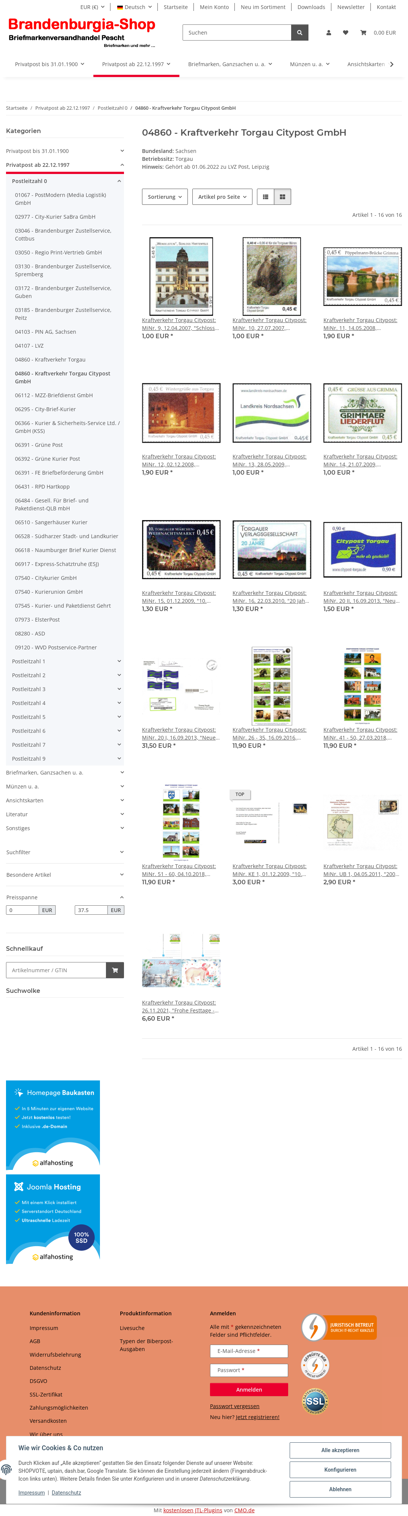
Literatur (17, 814)
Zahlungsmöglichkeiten (59, 1407)
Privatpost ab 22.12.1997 (38, 164)
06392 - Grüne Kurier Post (47, 458)
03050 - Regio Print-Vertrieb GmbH (58, 252)
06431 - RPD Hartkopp (42, 486)
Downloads (311, 7)
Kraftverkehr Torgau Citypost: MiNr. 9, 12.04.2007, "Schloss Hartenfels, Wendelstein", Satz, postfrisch (181, 324)
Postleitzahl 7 (28, 744)
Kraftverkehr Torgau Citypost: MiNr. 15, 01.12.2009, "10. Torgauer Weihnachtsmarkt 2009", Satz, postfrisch (179, 597)
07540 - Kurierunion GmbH (49, 591)
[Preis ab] (22, 910)
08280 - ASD (30, 633)
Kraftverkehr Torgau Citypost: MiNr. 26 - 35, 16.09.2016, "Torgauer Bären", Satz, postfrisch (270, 733)
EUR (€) (89, 7)
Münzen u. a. (22, 786)
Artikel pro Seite (219, 196)
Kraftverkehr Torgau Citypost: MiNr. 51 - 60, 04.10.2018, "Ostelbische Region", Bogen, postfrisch (179, 870)
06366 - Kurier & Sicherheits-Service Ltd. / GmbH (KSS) (67, 426)
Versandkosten (48, 1420)
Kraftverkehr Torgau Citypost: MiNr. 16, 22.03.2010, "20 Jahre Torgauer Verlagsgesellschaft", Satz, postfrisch (271, 597)
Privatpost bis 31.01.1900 (37, 150)
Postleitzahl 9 (28, 758)
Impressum (31, 1493)
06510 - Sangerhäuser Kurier (51, 522)
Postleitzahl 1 (28, 661)
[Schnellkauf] (56, 970)
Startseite (176, 7)
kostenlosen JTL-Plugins (192, 1510)
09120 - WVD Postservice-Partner (56, 647)
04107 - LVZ (29, 345)
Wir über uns (46, 1434)
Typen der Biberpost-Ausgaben (146, 1345)
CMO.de (244, 1510)
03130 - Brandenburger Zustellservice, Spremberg (63, 270)
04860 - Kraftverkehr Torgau (50, 359)
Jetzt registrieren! (258, 1417)
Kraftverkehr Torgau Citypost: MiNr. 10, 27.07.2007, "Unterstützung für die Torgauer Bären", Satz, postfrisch (270, 324)
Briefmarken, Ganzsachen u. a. (44, 772)
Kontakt (386, 7)
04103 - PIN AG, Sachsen (45, 331)
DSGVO (38, 1380)
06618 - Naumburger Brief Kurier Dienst (65, 550)
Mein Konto (214, 7)
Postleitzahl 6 (28, 730)
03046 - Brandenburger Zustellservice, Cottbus (63, 234)
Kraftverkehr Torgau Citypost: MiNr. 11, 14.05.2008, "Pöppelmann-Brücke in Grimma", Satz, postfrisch (360, 324)
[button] (328, 32)
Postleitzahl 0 (29, 181)
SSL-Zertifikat (46, 1394)
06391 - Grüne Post (39, 444)
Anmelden (249, 1389)
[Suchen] (237, 32)
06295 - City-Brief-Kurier (45, 409)
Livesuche (132, 1327)
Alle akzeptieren (340, 1450)
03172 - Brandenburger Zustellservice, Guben (63, 292)
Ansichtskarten (25, 800)
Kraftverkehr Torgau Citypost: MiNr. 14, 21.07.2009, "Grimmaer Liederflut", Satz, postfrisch (360, 460)
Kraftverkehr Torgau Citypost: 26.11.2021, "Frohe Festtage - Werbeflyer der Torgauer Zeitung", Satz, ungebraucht (179, 1006)
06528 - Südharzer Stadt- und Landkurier (66, 536)
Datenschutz (66, 1493)
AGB (35, 1341)
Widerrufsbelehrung (55, 1354)
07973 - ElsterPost (37, 619)
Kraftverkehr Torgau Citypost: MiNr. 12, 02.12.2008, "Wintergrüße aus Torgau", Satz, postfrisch (179, 460)
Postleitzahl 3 (28, 689)
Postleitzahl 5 (28, 716)
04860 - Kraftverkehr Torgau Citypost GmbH (62, 377)
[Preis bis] (91, 910)
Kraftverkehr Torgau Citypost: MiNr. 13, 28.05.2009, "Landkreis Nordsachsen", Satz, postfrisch (270, 460)
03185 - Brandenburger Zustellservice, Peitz (63, 313)
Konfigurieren (340, 1470)
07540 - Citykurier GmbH (46, 577)
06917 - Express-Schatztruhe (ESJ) (57, 563)
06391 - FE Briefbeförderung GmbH (59, 472)
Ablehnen (340, 1489)
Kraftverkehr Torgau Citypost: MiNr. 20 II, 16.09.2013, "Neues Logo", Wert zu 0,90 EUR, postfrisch (362, 597)
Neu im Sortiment (263, 7)
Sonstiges (18, 828)
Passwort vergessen (235, 1406)
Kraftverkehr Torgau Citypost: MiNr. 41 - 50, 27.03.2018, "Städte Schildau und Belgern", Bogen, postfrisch (362, 733)
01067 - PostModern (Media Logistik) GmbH (60, 198)
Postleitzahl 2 (28, 675)
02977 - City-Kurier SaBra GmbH (55, 216)
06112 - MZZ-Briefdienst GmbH (54, 395)
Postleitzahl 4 (28, 703)
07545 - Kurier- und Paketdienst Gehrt (63, 605)
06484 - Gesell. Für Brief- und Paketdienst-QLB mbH (52, 504)
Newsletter (351, 7)
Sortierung (161, 196)
